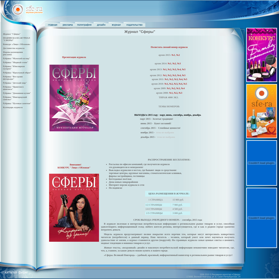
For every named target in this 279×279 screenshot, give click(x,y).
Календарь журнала (13, 107)
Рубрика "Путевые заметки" (17, 103)
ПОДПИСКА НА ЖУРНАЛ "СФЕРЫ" (16, 39)
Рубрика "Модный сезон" (15, 62)
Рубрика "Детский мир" (15, 83)
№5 (184, 69)
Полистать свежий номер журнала (169, 47)
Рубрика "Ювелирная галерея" (14, 67)
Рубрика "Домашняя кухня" (17, 93)
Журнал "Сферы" (12, 34)
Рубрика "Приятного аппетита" (13, 88)
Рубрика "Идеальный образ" (17, 72)
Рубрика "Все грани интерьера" (13, 77)
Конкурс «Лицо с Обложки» (16, 44)
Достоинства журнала (13, 48)
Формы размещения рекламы (13, 53)
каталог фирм (16, 272)
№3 (179, 63)
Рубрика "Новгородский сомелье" (15, 98)
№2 (178, 55)
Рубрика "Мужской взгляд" (16, 58)
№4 (179, 75)
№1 (173, 55)
